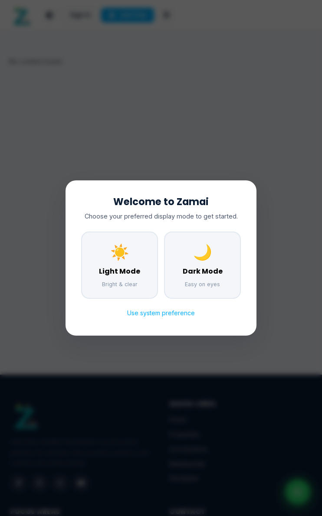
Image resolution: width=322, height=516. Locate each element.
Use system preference (161, 313)
